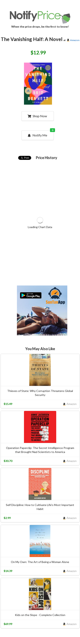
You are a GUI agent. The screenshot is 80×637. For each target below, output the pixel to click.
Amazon (74, 40)
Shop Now (37, 116)
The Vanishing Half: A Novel (31, 39)
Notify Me (40, 134)
